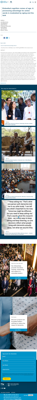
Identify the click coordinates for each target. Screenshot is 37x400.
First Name (5, 360)
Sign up (6, 378)
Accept (25, 395)
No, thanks (30, 395)
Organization (6, 369)
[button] (33, 2)
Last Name (5, 365)
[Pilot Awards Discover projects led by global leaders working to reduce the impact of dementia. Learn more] (18, 323)
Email (4, 356)
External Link (3, 83)
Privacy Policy (18, 399)
